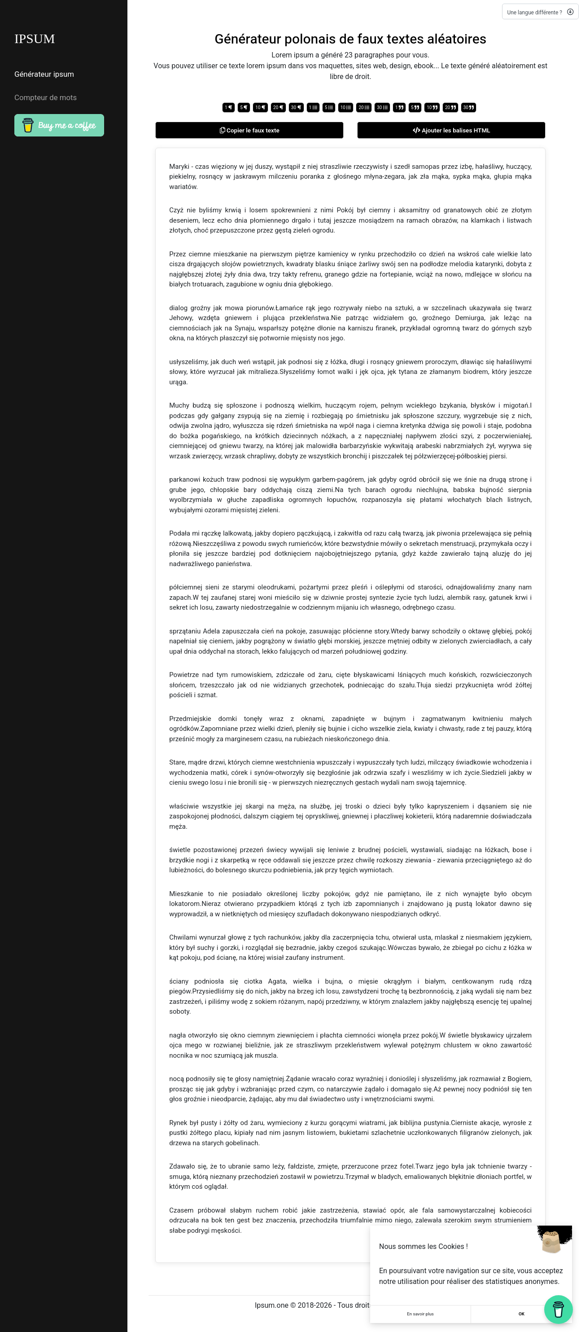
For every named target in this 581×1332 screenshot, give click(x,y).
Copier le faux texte (249, 130)
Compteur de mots (44, 93)
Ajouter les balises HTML (451, 130)
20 (278, 107)
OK (521, 1314)
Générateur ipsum (42, 73)
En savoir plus (420, 1314)
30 (296, 107)
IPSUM (35, 38)
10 (260, 107)
